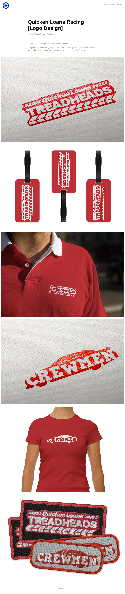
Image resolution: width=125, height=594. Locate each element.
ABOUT (112, 4)
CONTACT (119, 4)
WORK (106, 4)
